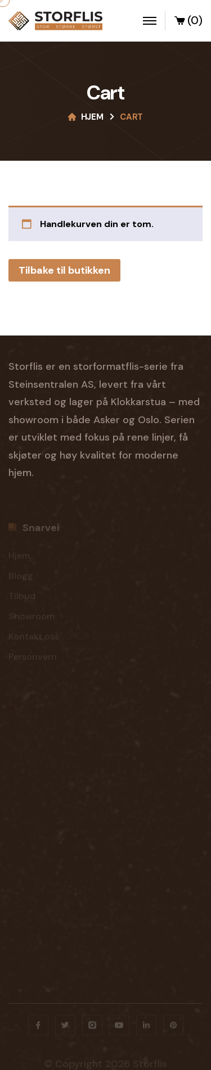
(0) (188, 21)
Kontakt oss (33, 638)
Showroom (31, 618)
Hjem (92, 116)
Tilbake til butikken (64, 270)
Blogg (20, 577)
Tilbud (21, 598)
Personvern (32, 658)
